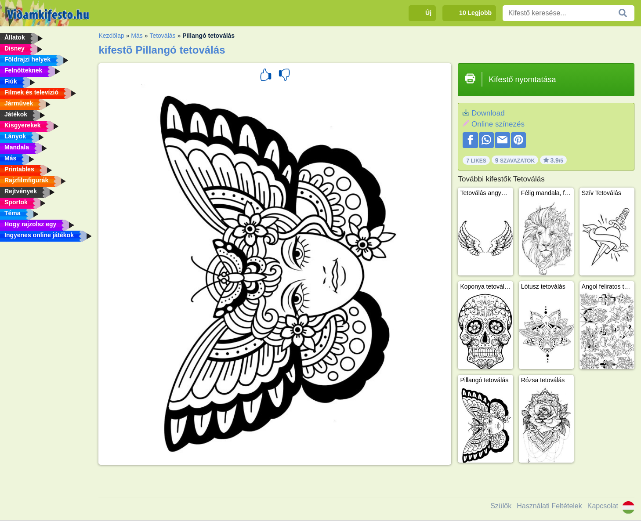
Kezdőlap (111, 35)
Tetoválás (162, 35)
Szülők (500, 506)
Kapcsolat (602, 506)
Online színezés (498, 124)
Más (136, 35)
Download (488, 113)
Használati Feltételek (549, 506)
